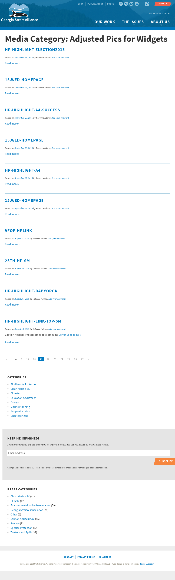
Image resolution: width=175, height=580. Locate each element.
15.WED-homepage (24, 80)
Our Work (104, 22)
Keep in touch (161, 13)
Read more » (12, 63)
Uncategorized (19, 416)
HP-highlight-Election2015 (35, 50)
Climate (15, 393)
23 (55, 359)
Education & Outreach (23, 398)
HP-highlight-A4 (23, 170)
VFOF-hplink (18, 231)
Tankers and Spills (21, 532)
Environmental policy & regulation (31, 505)
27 (82, 359)
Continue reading (70, 335)
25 (68, 359)
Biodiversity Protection (24, 384)
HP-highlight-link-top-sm (33, 321)
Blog (81, 3)
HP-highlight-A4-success (32, 110)
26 (75, 359)
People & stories (20, 411)
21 (41, 359)
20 (34, 359)
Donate (163, 3)
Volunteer (105, 557)
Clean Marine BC (20, 389)
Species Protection (21, 528)
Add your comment (60, 57)
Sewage (15, 523)
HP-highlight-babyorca (31, 291)
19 (27, 359)
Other (14, 514)
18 (20, 359)
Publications (95, 3)
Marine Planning (20, 407)
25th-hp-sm (17, 261)
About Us (160, 22)
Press (110, 3)
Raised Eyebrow (147, 564)
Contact (69, 557)
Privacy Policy (86, 557)
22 (48, 359)
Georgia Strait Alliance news (27, 510)
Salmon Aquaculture (23, 519)
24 (62, 359)
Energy (15, 402)
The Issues (133, 22)
